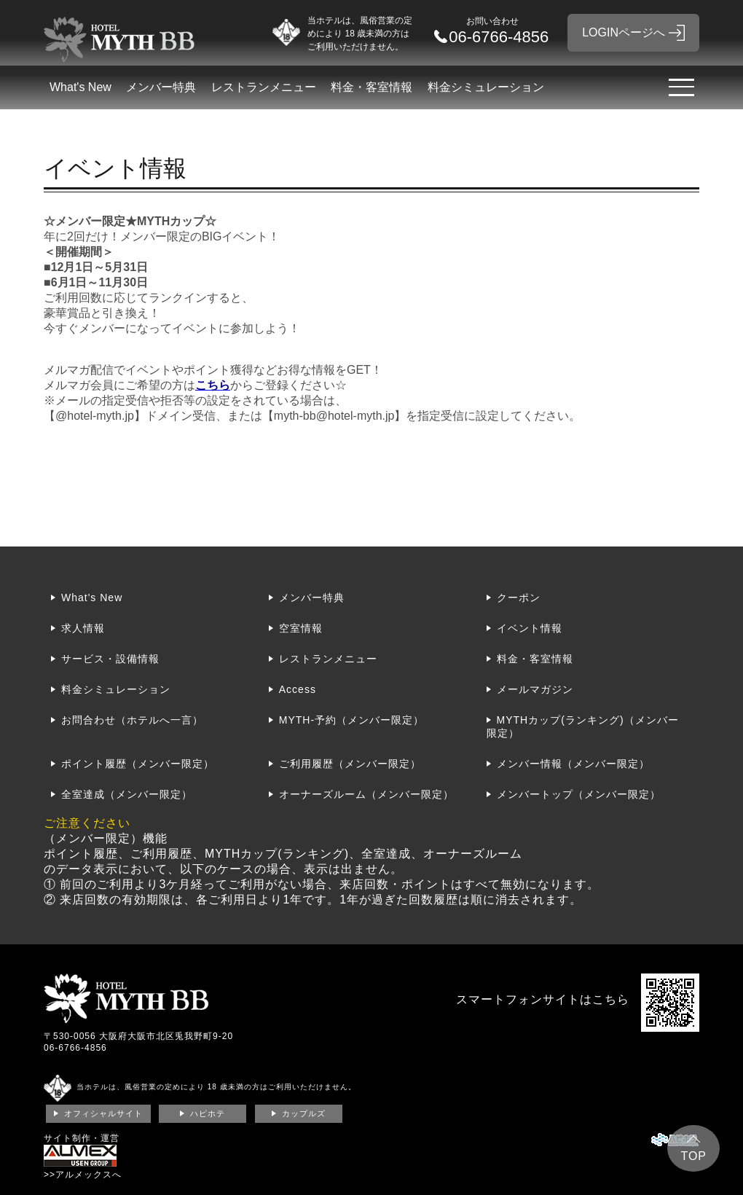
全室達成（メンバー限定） (126, 794)
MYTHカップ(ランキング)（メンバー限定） (583, 726)
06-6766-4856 (75, 1048)
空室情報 (301, 628)
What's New (80, 87)
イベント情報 (529, 628)
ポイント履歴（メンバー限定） (137, 763)
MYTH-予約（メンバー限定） (351, 720)
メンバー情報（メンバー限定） (573, 763)
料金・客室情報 (371, 87)
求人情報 (83, 628)
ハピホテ (207, 1113)
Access (297, 689)
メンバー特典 (161, 87)
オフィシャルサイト (103, 1113)
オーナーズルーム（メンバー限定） (366, 794)
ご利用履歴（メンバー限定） (350, 763)
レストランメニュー (263, 87)
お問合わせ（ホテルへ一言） (132, 720)
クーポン (518, 597)
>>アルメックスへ (83, 1174)
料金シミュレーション (486, 87)
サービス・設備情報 (110, 659)
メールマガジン (535, 689)
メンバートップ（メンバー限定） (579, 794)
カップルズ (304, 1113)
